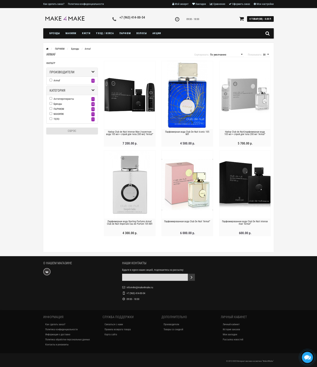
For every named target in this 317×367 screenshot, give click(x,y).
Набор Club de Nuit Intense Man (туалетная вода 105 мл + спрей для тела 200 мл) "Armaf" (129, 133)
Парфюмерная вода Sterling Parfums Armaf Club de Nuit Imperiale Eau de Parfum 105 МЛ (129, 222)
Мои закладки (230, 334)
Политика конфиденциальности (86, 3)
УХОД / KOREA (105, 33)
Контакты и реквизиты (57, 344)
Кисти (86, 33)
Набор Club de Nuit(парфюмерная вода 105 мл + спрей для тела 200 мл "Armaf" (244, 133)
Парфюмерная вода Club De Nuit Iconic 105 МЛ (187, 133)
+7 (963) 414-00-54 (132, 17)
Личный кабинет (231, 324)
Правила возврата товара (118, 329)
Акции (156, 33)
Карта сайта (111, 334)
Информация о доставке (57, 334)
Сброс (72, 130)
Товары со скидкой (173, 329)
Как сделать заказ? (53, 3)
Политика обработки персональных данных (67, 339)
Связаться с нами (114, 324)
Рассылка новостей (233, 339)
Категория (57, 90)
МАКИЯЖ (71, 33)
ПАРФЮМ (125, 33)
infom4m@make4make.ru (140, 287)
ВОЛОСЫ (141, 33)
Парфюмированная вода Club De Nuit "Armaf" (187, 221)
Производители (62, 72)
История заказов (231, 329)
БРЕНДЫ (55, 33)
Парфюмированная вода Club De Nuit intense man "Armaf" (245, 222)
